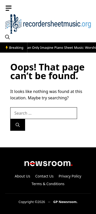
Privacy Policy (70, 176)
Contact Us (44, 176)
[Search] (17, 125)
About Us (22, 176)
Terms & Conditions (48, 183)
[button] (7, 37)
